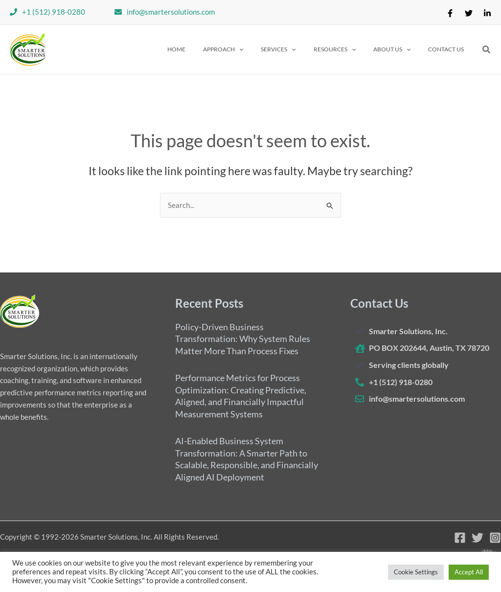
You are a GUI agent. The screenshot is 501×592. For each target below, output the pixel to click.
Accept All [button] (469, 572)
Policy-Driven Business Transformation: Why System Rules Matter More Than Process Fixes (242, 338)
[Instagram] (495, 538)
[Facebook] (450, 13)
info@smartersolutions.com (171, 11)
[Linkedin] (487, 13)
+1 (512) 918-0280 (53, 11)
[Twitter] (469, 13)
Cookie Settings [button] (416, 572)
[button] (249, 49)
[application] (265, 49)
